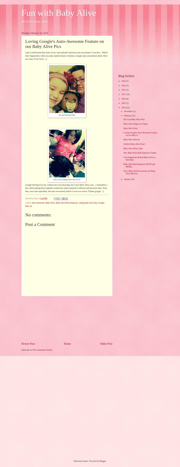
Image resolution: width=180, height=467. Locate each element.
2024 (124, 81)
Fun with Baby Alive (58, 13)
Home (67, 343)
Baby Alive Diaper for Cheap (135, 124)
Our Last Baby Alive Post (134, 119)
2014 (124, 108)
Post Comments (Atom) (42, 350)
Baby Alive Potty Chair (133, 148)
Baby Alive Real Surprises (67, 203)
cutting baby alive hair (88, 203)
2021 (124, 90)
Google (101, 203)
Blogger (102, 461)
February (128, 116)
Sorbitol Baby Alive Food (134, 144)
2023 (124, 85)
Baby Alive (50, 203)
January (127, 179)
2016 (124, 99)
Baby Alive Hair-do (131, 139)
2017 (124, 94)
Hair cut (28, 206)
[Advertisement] (67, 318)
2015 (124, 103)
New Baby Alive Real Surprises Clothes (139, 153)
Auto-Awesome (38, 203)
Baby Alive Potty (130, 128)
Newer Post (28, 343)
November (128, 111)
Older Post (106, 343)
